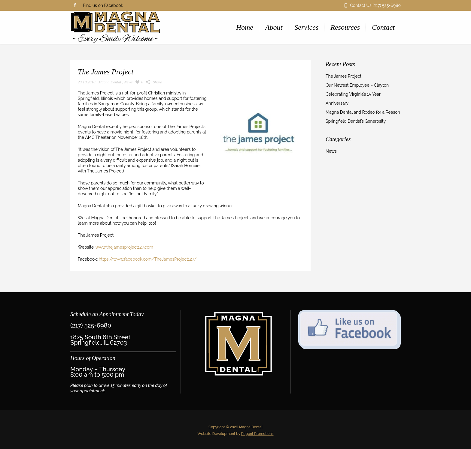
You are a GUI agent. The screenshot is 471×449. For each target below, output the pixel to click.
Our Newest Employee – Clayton (357, 85)
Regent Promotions (257, 434)
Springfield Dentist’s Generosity (356, 121)
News (128, 82)
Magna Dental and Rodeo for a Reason (363, 112)
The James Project (343, 76)
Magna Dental (110, 82)
